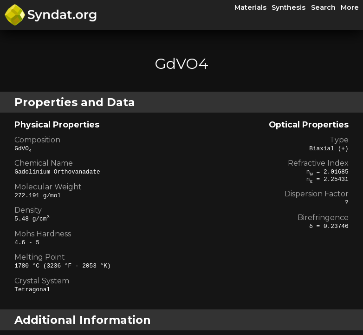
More (350, 7)
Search (323, 7)
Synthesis (288, 7)
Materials (250, 7)
